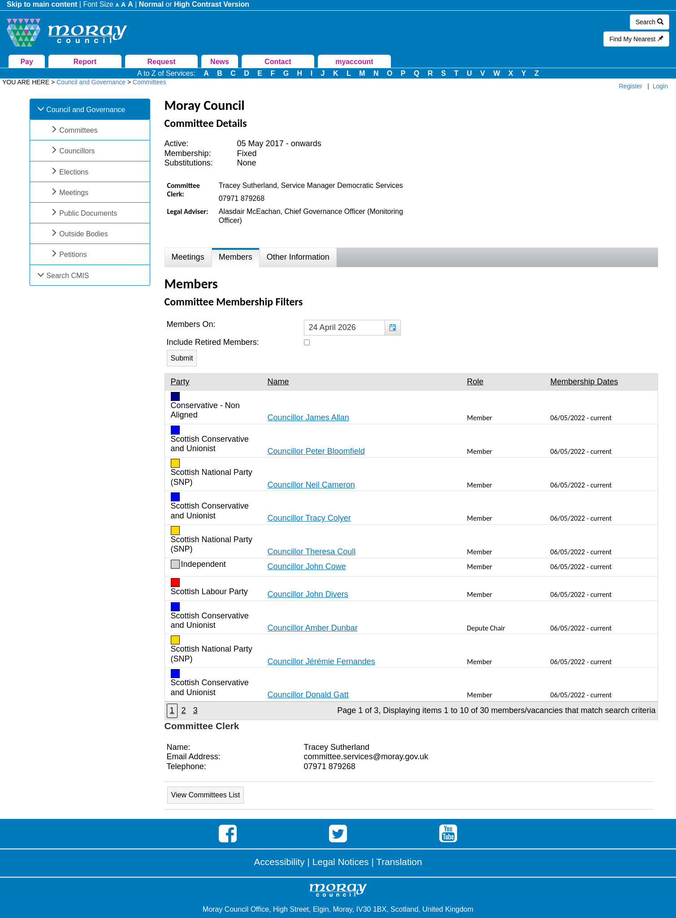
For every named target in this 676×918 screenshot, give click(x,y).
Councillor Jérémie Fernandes (321, 661)
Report (85, 61)
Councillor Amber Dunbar (313, 627)
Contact (277, 61)
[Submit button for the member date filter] (182, 358)
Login (660, 86)
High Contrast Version (211, 4)
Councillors (77, 151)
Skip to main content (42, 4)
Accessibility (279, 862)
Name (278, 381)
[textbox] (352, 328)
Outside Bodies (83, 234)
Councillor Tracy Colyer (309, 517)
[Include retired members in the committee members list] (307, 342)
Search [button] (649, 22)
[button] (392, 327)
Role (475, 381)
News (219, 61)
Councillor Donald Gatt (308, 694)
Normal (151, 4)
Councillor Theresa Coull (312, 551)
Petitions (73, 254)
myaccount (354, 61)
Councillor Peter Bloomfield (316, 451)
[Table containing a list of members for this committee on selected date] (411, 546)
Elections (73, 172)
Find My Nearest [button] (636, 39)
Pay (26, 61)
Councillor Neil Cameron (311, 484)
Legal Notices (340, 862)
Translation (399, 862)
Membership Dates (584, 381)
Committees (78, 130)
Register (630, 86)
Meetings (73, 192)
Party (180, 381)
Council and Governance (85, 109)
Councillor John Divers (308, 594)
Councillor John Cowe (307, 566)
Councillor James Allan (308, 417)
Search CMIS (67, 275)
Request (161, 61)
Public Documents (88, 213)
